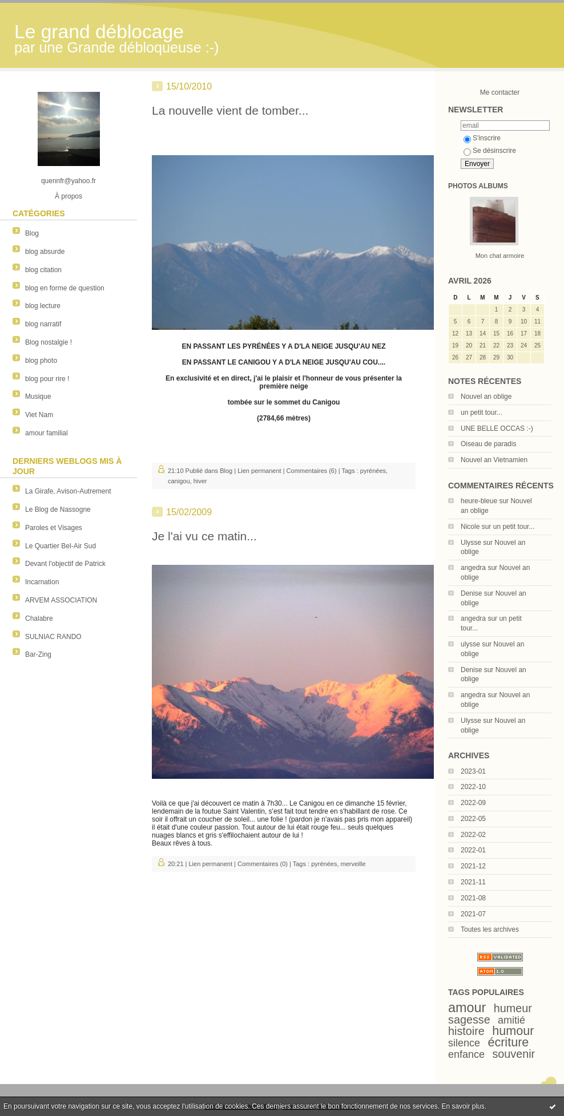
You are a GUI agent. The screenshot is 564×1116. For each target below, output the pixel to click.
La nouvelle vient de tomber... (230, 110)
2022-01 (473, 850)
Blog (32, 233)
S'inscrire (482, 138)
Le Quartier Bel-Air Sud (60, 546)
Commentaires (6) (312, 470)
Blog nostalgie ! (48, 342)
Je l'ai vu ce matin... (204, 536)
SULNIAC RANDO (53, 637)
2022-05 (473, 819)
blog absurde (45, 252)
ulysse (470, 644)
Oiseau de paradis (488, 444)
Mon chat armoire (500, 255)
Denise (471, 593)
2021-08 (473, 898)
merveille (353, 863)
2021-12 (473, 866)
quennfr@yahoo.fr (68, 181)
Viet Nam (39, 415)
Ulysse (471, 543)
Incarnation (42, 582)
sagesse (469, 1019)
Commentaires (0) (262, 863)
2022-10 (473, 787)
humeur (513, 1008)
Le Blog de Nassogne (58, 509)
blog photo (41, 361)
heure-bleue (479, 501)
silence (464, 1043)
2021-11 (473, 882)
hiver (200, 481)
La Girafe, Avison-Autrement (68, 491)
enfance (466, 1054)
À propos (68, 196)
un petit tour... (481, 413)
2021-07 (473, 914)
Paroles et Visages (53, 528)
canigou (179, 481)
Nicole (470, 527)
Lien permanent (259, 470)
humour (513, 1031)
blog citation (43, 270)
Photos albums (478, 186)
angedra (473, 568)
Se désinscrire (490, 151)
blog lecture (43, 306)
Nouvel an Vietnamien (494, 460)
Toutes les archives (490, 929)
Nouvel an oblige (486, 397)
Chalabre (39, 618)
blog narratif (43, 324)
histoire (466, 1031)
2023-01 (473, 771)
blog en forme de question (64, 288)
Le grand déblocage (99, 31)
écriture (508, 1042)
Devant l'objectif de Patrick (65, 564)
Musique (38, 397)
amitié (511, 1020)
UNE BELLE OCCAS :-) (497, 428)
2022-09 (473, 803)
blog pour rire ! (47, 379)
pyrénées (373, 470)
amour (467, 1007)
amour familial (46, 433)
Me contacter (499, 92)
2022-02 (473, 835)
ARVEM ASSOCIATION (61, 600)
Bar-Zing (38, 654)
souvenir (513, 1054)
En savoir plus (462, 1106)
